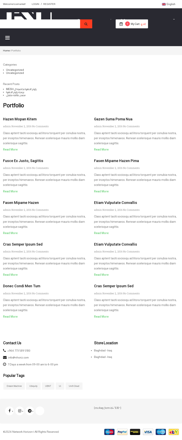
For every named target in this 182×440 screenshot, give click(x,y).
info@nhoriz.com (18, 357)
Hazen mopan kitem (20, 119)
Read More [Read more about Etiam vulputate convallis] (101, 233)
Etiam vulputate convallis (115, 202)
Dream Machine (14, 386)
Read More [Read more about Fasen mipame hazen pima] (101, 191)
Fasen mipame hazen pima (116, 161)
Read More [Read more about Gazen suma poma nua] (101, 149)
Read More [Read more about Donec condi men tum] (10, 316)
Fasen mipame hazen (21, 202)
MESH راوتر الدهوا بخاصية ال (21, 89)
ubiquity (33, 386)
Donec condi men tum (21, 286)
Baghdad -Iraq (103, 350)
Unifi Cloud (74, 386)
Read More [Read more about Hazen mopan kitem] (10, 149)
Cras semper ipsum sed (22, 244)
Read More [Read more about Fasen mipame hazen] (10, 233)
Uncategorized (15, 69)
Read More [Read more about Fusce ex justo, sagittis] (10, 191)
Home (6, 50)
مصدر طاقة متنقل (16, 95)
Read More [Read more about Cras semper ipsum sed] (10, 274)
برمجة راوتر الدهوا (15, 92)
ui (60, 386)
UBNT (48, 386)
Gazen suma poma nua (113, 119)
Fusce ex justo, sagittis (23, 161)
